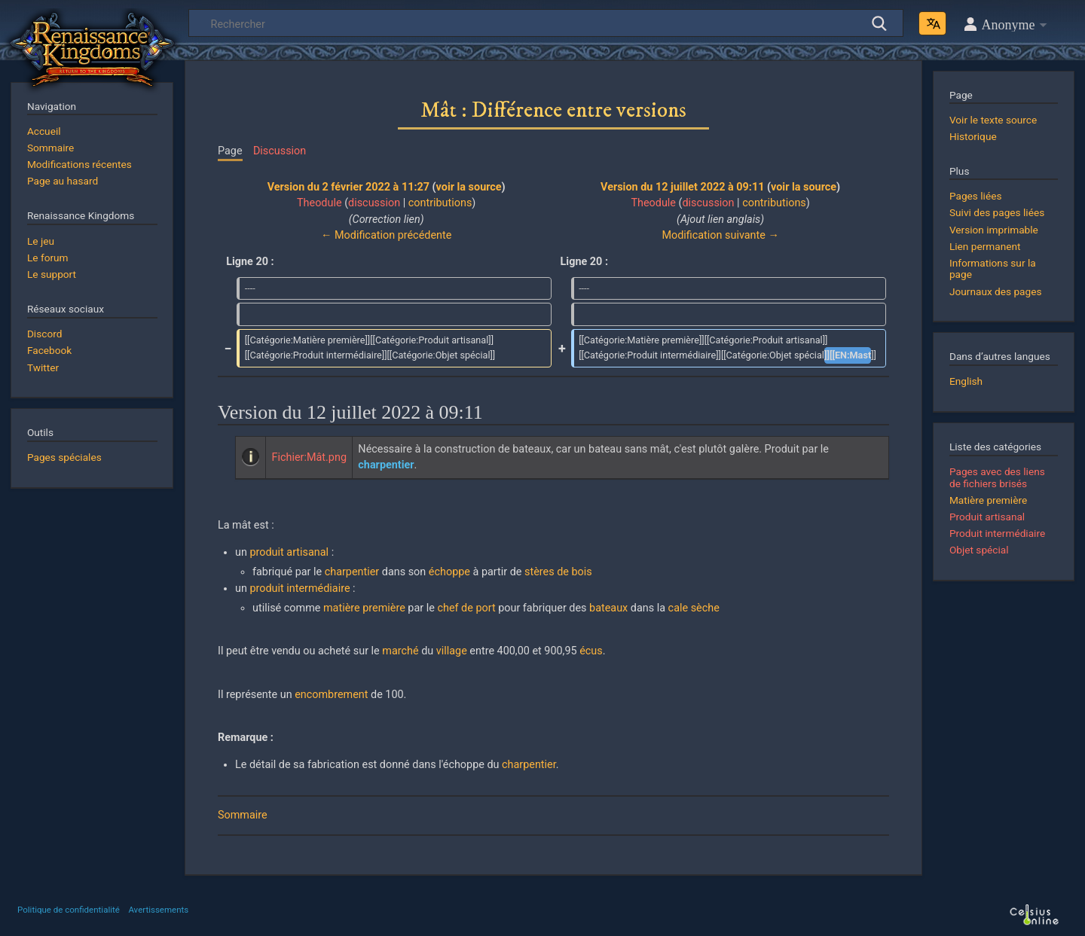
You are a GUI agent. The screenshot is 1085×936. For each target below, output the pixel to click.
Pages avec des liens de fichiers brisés (997, 477)
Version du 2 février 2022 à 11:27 (348, 187)
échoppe (449, 572)
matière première (364, 608)
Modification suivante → (720, 235)
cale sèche (694, 608)
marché (400, 651)
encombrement (331, 694)
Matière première (988, 500)
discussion (374, 203)
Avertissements (158, 909)
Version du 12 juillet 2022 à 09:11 (682, 187)
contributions (440, 203)
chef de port (466, 608)
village (451, 651)
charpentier (352, 572)
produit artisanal (289, 552)
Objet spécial (979, 550)
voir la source (469, 187)
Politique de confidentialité (68, 909)
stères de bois (558, 572)
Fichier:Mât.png (309, 457)
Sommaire (242, 815)
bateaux (608, 608)
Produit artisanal (987, 517)
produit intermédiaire (299, 588)
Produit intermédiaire (997, 533)
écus (591, 651)
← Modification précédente (386, 235)
